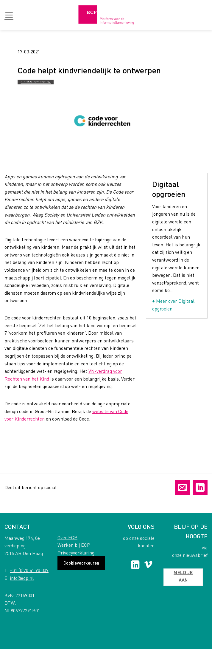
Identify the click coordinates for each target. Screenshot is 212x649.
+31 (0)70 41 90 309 (29, 570)
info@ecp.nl (22, 578)
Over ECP (67, 537)
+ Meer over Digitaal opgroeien (173, 305)
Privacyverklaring (75, 552)
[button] (8, 15)
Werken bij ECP (73, 545)
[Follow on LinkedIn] (135, 565)
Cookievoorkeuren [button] (81, 562)
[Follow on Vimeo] (148, 565)
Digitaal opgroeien (36, 82)
